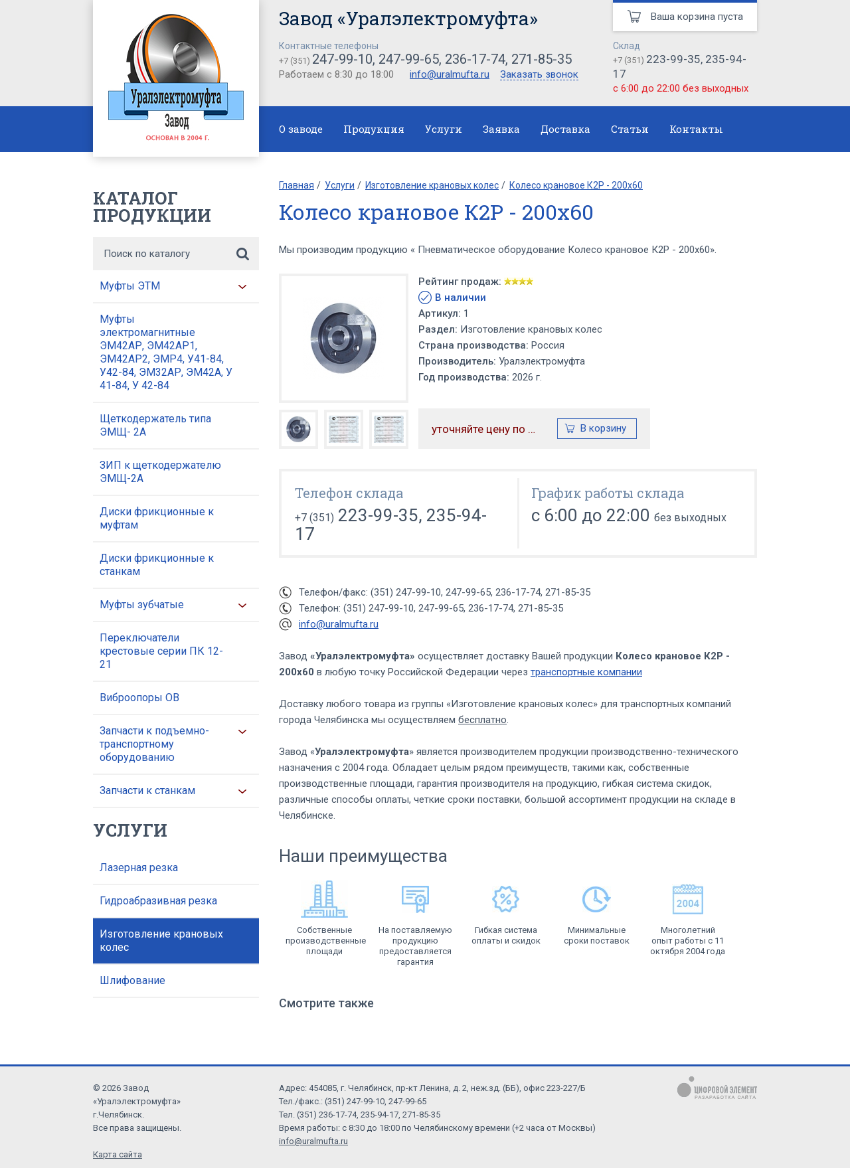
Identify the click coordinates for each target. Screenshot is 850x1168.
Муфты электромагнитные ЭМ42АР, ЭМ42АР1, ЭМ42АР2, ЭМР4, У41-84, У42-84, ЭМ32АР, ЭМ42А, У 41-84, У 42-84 (166, 352)
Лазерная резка (139, 867)
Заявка (501, 128)
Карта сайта (117, 1154)
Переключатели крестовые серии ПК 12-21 (161, 651)
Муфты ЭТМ (130, 286)
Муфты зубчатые (142, 604)
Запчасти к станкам (147, 790)
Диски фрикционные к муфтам (157, 518)
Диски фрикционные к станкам (157, 565)
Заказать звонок (539, 75)
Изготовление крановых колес (161, 941)
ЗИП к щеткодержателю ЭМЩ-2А (160, 472)
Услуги (443, 128)
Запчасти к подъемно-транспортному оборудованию (154, 744)
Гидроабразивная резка (158, 900)
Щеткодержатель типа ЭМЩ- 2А (155, 425)
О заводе (301, 128)
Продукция (373, 128)
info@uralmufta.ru (449, 74)
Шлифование (132, 980)
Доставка (565, 128)
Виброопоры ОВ (139, 697)
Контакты (696, 128)
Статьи (630, 128)
